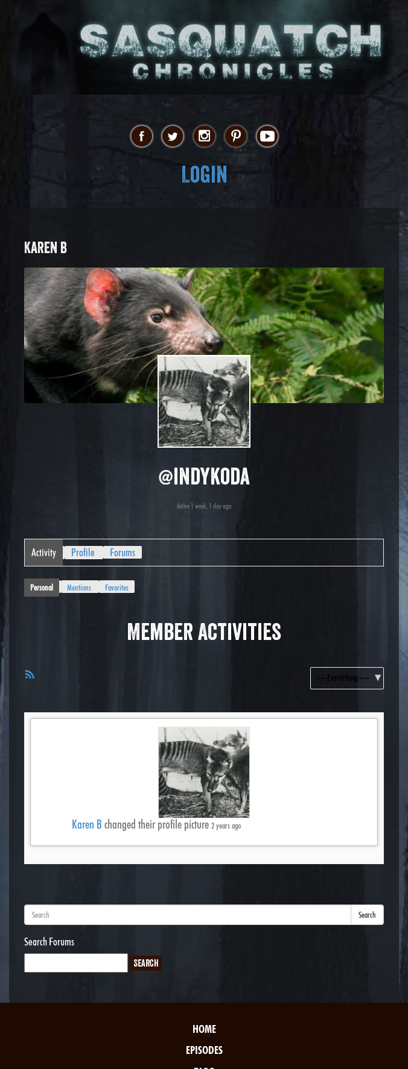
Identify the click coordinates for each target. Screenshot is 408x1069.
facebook (142, 137)
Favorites (117, 587)
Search (367, 915)
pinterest (236, 137)
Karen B (87, 824)
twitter (173, 137)
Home (204, 1029)
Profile (83, 552)
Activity (43, 552)
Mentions (79, 587)
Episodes (204, 1050)
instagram (204, 137)
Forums (122, 552)
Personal (41, 587)
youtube (267, 137)
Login (204, 174)
